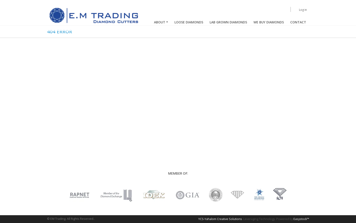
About (159, 22)
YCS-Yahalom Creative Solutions (220, 219)
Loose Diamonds (188, 22)
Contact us (220, 100)
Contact (298, 22)
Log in (303, 10)
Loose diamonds (224, 84)
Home (217, 75)
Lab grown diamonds (227, 92)
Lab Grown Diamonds (228, 22)
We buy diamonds (268, 22)
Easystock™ (301, 219)
